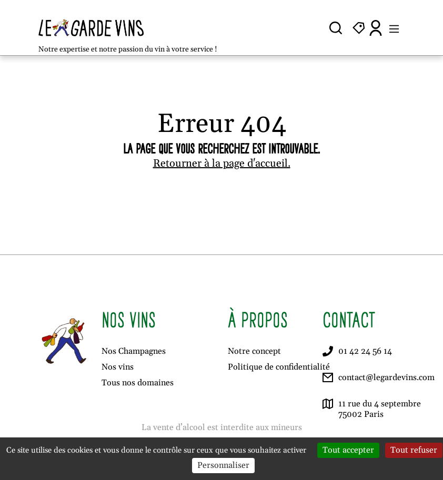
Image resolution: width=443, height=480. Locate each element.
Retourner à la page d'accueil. (221, 163)
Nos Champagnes (134, 351)
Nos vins (118, 367)
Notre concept (254, 351)
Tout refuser (413, 450)
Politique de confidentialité (279, 367)
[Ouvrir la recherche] (335, 28)
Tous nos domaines (138, 382)
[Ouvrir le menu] (394, 27)
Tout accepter (348, 450)
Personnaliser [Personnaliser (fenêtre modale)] (223, 465)
